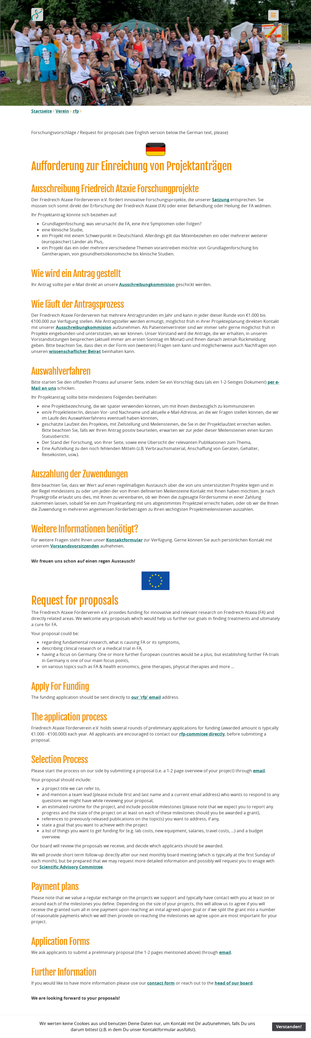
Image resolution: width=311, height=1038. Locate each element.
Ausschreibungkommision (147, 284)
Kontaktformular (124, 540)
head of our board (234, 983)
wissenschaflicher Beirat (75, 351)
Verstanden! (289, 1027)
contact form (161, 983)
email (259, 771)
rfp (76, 111)
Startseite (41, 111)
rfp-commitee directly (202, 734)
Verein (62, 111)
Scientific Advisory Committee (71, 867)
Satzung (220, 200)
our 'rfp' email (146, 697)
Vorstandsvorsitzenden (74, 546)
